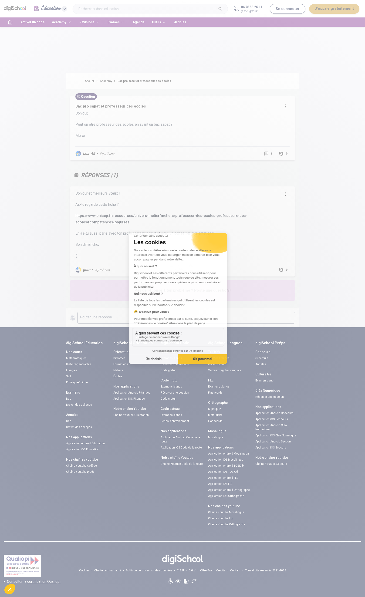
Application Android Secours (273, 441)
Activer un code (32, 22)
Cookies (84, 570)
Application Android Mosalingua (228, 453)
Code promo (216, 364)
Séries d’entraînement (175, 421)
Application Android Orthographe (229, 490)
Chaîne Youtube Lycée (80, 471)
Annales (260, 364)
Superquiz (214, 409)
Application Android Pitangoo (131, 392)
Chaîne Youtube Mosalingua (226, 512)
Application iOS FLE (220, 484)
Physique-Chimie (77, 382)
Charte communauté (107, 570)
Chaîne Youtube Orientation (131, 415)
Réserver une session (175, 364)
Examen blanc (264, 380)
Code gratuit (168, 370)
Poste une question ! (212, 290)
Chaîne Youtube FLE (220, 518)
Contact (235, 570)
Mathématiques (76, 358)
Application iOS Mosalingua (225, 459)
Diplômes (119, 358)
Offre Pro (206, 570)
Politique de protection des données (149, 570)
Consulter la (32, 581)
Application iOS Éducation (82, 449)
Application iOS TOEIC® (223, 471)
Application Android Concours (274, 413)
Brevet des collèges (79, 404)
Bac (68, 398)
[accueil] (10, 22)
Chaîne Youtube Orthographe (226, 524)
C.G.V (192, 570)
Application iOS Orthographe (226, 496)
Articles (180, 22)
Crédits (221, 570)
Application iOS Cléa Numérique (275, 435)
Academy (106, 81)
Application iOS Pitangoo (129, 398)
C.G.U (180, 570)
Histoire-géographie (78, 364)
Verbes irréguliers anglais (224, 370)
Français (71, 370)
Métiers (118, 370)
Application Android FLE (223, 477)
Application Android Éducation (85, 443)
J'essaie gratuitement (334, 8)
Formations (120, 364)
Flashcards (215, 392)
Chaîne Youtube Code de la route (182, 463)
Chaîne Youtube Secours (271, 463)
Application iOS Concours (271, 419)
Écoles (117, 376)
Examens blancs (171, 358)
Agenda (139, 22)
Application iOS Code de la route (181, 447)
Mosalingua (215, 437)
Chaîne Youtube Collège (81, 465)
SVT (68, 376)
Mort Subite (215, 415)
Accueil (90, 81)
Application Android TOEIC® (226, 465)
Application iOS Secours (270, 447)
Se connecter (288, 9)
